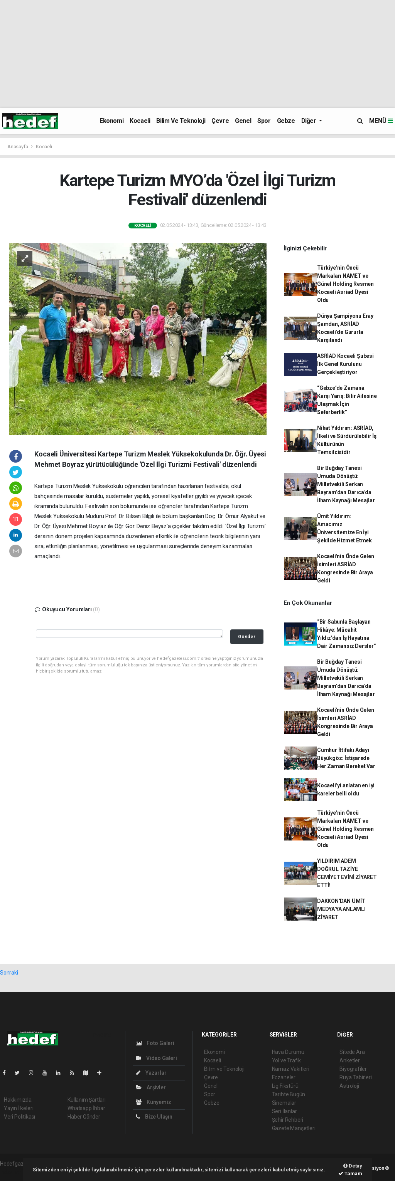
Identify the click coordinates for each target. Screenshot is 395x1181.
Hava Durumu (288, 1052)
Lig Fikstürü (285, 1086)
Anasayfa (18, 146)
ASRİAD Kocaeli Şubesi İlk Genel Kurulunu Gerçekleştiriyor (345, 364)
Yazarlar (151, 1073)
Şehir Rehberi (288, 1120)
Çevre (220, 120)
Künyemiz (153, 1102)
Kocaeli (140, 120)
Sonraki (9, 973)
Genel (243, 120)
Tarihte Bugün (289, 1094)
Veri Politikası (19, 1117)
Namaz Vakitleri (290, 1069)
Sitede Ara (352, 1052)
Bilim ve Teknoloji (180, 120)
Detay (352, 1166)
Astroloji (349, 1086)
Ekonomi (111, 120)
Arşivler (150, 1087)
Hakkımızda (18, 1100)
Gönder (246, 636)
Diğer (309, 120)
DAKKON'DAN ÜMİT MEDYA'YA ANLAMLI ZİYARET (341, 909)
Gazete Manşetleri (294, 1128)
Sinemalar (284, 1103)
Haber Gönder (84, 1117)
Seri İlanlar (284, 1111)
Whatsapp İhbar (86, 1108)
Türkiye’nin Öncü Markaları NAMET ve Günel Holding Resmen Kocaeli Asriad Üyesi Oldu (345, 284)
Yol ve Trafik (286, 1060)
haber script (14, 1172)
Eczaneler (283, 1077)
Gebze (286, 120)
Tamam (350, 1173)
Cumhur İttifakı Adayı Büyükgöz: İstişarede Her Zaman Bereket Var (346, 758)
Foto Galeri (155, 1043)
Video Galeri (156, 1058)
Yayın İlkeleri (18, 1108)
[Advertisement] (197, 54)
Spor (263, 120)
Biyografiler (353, 1069)
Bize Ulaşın (154, 1117)
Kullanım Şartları (87, 1100)
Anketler (349, 1060)
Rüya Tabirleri (355, 1077)
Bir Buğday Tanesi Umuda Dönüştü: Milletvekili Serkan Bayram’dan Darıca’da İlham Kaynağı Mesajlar (346, 484)
